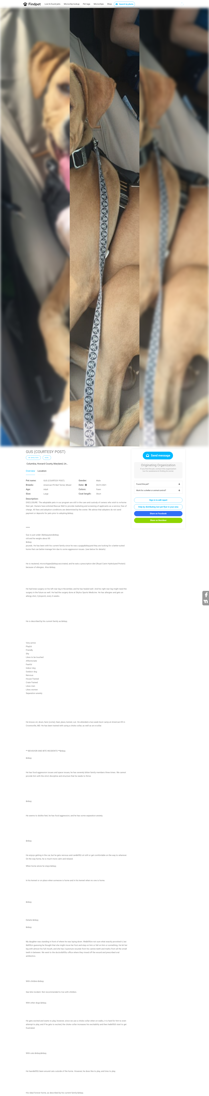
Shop (109, 4)
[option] (104, 227)
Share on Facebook (158, 513)
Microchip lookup (71, 4)
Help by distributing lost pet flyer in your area (158, 507)
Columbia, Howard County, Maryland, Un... (47, 463)
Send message (158, 455)
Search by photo (124, 4)
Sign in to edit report (158, 500)
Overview (30, 471)
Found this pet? (158, 484)
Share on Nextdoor (158, 520)
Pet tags (86, 4)
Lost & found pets (52, 4)
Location (42, 471)
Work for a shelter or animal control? (158, 490)
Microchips (99, 4)
